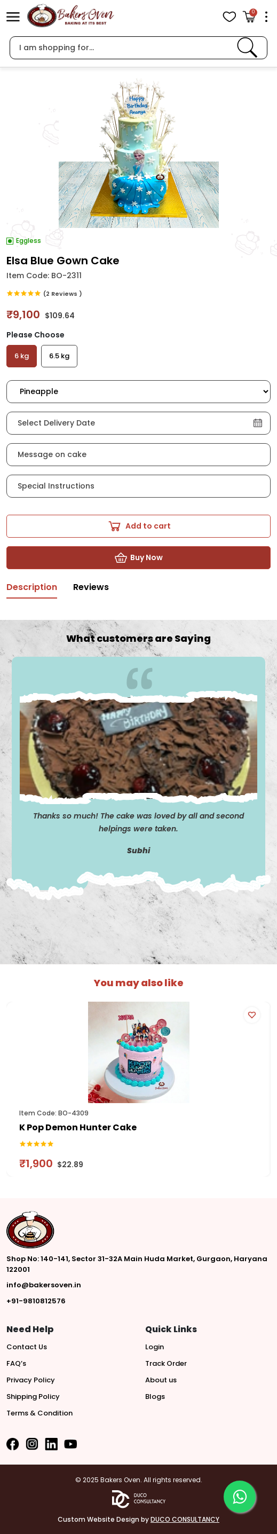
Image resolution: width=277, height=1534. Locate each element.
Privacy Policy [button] (30, 1380)
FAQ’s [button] (16, 1363)
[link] (246, 47)
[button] (13, 16)
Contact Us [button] (26, 1347)
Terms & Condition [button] (39, 1413)
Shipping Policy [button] (33, 1396)
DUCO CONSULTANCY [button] (185, 1519)
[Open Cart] (249, 16)
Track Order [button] (166, 1363)
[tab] (31, 590)
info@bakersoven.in (43, 1285)
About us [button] (161, 1380)
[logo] (70, 16)
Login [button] (154, 1347)
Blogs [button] (155, 1396)
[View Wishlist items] (229, 16)
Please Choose (35, 334)
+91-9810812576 (36, 1301)
